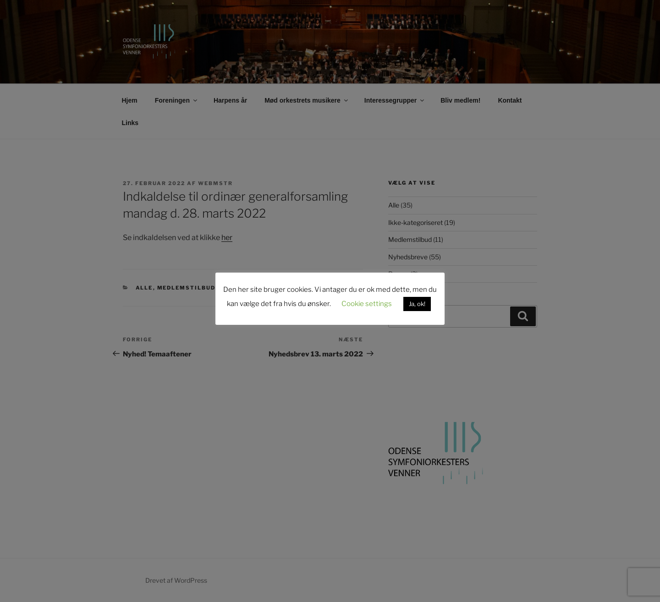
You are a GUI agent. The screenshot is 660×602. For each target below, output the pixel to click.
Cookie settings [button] (366, 304)
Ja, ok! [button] (417, 303)
